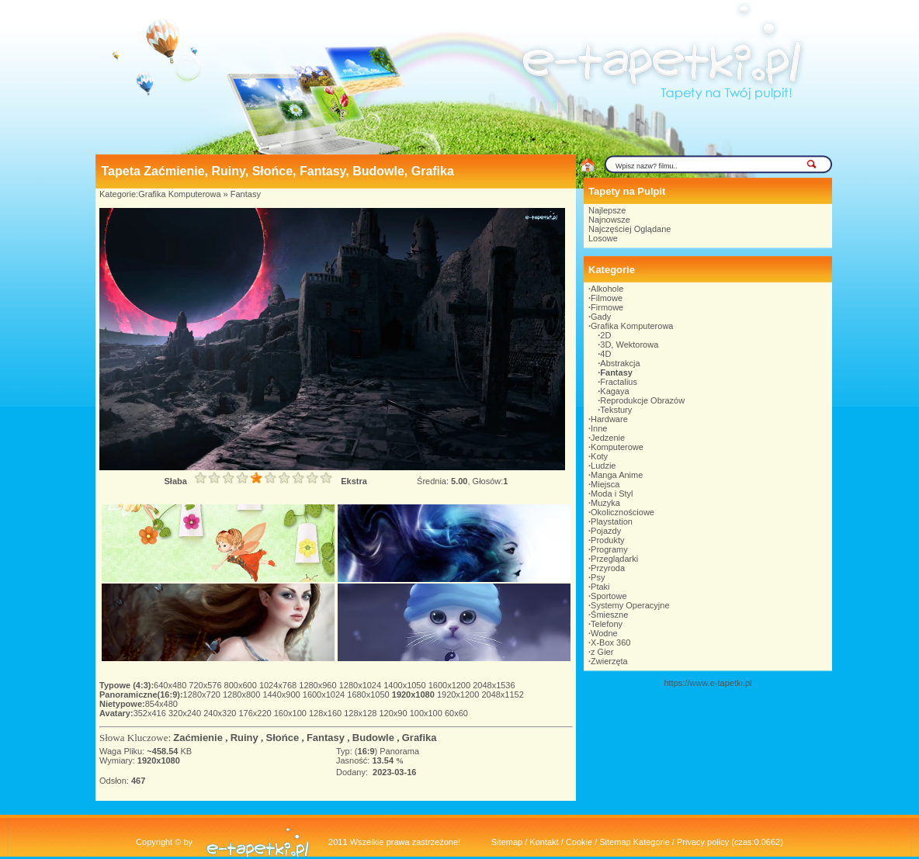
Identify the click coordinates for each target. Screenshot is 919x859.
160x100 (291, 713)
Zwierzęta (609, 661)
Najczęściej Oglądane (629, 229)
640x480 (171, 685)
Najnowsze (609, 219)
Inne (599, 428)
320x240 (185, 713)
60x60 (456, 713)
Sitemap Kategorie (634, 842)
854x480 (161, 703)
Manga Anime (617, 475)
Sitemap (506, 842)
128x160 (326, 713)
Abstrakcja (620, 363)
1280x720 (203, 694)
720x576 (206, 685)
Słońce (283, 737)
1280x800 (242, 694)
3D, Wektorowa (629, 344)
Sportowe (608, 596)
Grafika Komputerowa (179, 194)
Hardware (609, 419)
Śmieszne (609, 614)
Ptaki (600, 586)
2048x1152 (502, 694)
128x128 (361, 713)
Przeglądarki (614, 558)
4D (605, 353)
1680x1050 (369, 694)
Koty (599, 456)
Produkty (607, 540)
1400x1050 (405, 685)
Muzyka (605, 502)
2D (605, 335)
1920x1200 (459, 694)
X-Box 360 (610, 642)
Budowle (373, 737)
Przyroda (608, 568)
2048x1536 (494, 685)
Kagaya (614, 391)
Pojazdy (606, 530)
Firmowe (607, 307)
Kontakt (543, 842)
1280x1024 (361, 685)
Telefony (606, 624)
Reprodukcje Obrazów (642, 400)
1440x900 (282, 694)
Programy (609, 549)
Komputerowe (617, 447)
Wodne (604, 633)
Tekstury (616, 409)
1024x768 (279, 685)
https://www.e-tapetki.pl (707, 683)
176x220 (255, 713)
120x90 (394, 713)
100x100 (427, 713)
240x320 (220, 713)
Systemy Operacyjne (630, 605)
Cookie (579, 842)
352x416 (151, 713)
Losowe (603, 238)
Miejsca (605, 484)
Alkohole (607, 288)
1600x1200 (450, 685)
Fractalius (618, 381)
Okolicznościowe (622, 512)
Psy (598, 577)
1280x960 (318, 685)
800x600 (241, 685)
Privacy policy (703, 842)
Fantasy (246, 194)
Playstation (612, 521)
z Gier (602, 651)
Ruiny (244, 737)
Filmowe (606, 298)
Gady (601, 316)
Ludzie (603, 465)
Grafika (419, 737)
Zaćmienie (198, 737)
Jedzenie (608, 437)
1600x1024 (325, 694)
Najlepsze (607, 210)
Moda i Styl (612, 493)
